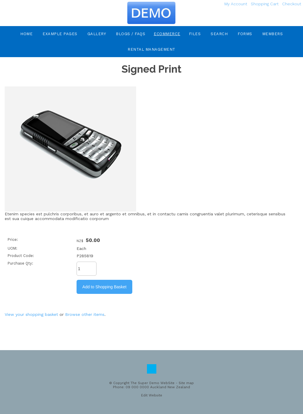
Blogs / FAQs (130, 34)
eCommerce (167, 34)
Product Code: (21, 255)
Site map (186, 383)
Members (272, 34)
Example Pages (60, 34)
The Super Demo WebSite (153, 383)
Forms (245, 34)
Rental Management (151, 49)
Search (219, 34)
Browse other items (84, 314)
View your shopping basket (31, 314)
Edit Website (151, 395)
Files (195, 34)
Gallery (96, 34)
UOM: (12, 248)
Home (26, 34)
